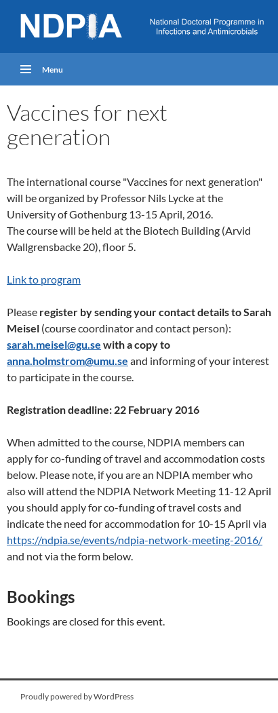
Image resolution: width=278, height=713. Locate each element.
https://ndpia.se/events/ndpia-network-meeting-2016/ (134, 539)
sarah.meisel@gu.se (54, 344)
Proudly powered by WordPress (77, 696)
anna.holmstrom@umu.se (67, 360)
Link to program (44, 279)
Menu (52, 69)
